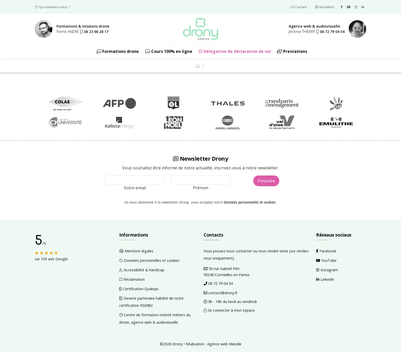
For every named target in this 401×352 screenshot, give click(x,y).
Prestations (292, 51)
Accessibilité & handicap (141, 269)
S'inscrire (266, 181)
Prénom (200, 188)
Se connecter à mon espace (229, 310)
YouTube (326, 260)
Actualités (325, 7)
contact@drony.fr (221, 292)
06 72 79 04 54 (218, 283)
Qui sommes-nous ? (52, 7)
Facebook (326, 251)
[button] (94, 31)
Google (61, 258)
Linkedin (325, 279)
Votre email (135, 188)
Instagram (327, 269)
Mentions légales (136, 251)
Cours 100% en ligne (168, 51)
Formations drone (117, 51)
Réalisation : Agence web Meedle (213, 344)
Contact (299, 7)
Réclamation (132, 279)
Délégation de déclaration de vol (234, 51)
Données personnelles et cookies (249, 202)
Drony (177, 344)
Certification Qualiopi (138, 288)
